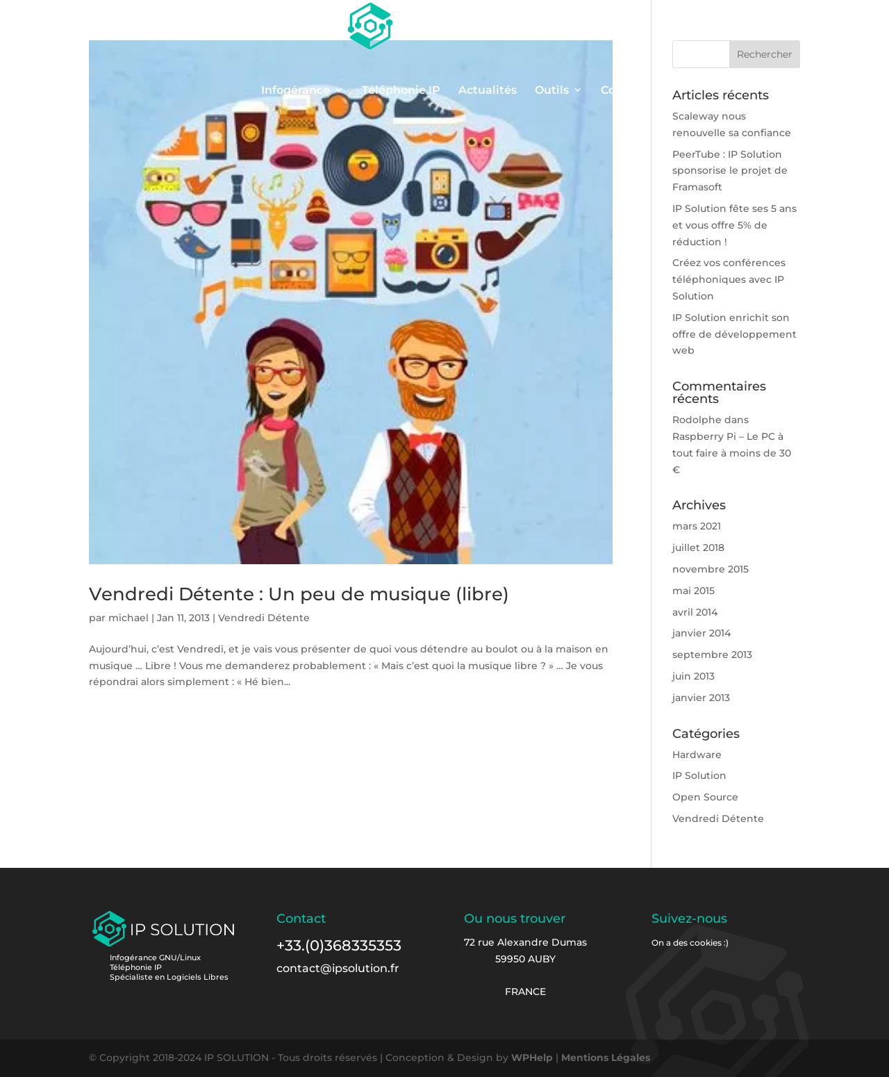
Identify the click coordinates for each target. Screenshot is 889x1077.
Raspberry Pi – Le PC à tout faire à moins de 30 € (731, 453)
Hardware (697, 754)
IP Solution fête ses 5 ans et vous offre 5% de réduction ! (734, 225)
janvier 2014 (701, 633)
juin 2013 (693, 676)
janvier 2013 (701, 697)
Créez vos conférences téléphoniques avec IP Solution (729, 279)
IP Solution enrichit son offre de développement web (734, 334)
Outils (552, 91)
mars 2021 (696, 526)
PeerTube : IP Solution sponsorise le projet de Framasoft (730, 171)
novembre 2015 (710, 569)
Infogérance (295, 91)
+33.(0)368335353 (338, 945)
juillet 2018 (698, 547)
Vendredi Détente (264, 617)
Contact (623, 91)
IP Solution (699, 775)
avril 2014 (694, 612)
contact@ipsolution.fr (337, 968)
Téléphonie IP (401, 91)
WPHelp (532, 1057)
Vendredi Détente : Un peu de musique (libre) (299, 594)
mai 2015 (693, 590)
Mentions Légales (605, 1057)
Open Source (705, 797)
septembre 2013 (712, 654)
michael (128, 617)
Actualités (487, 91)
